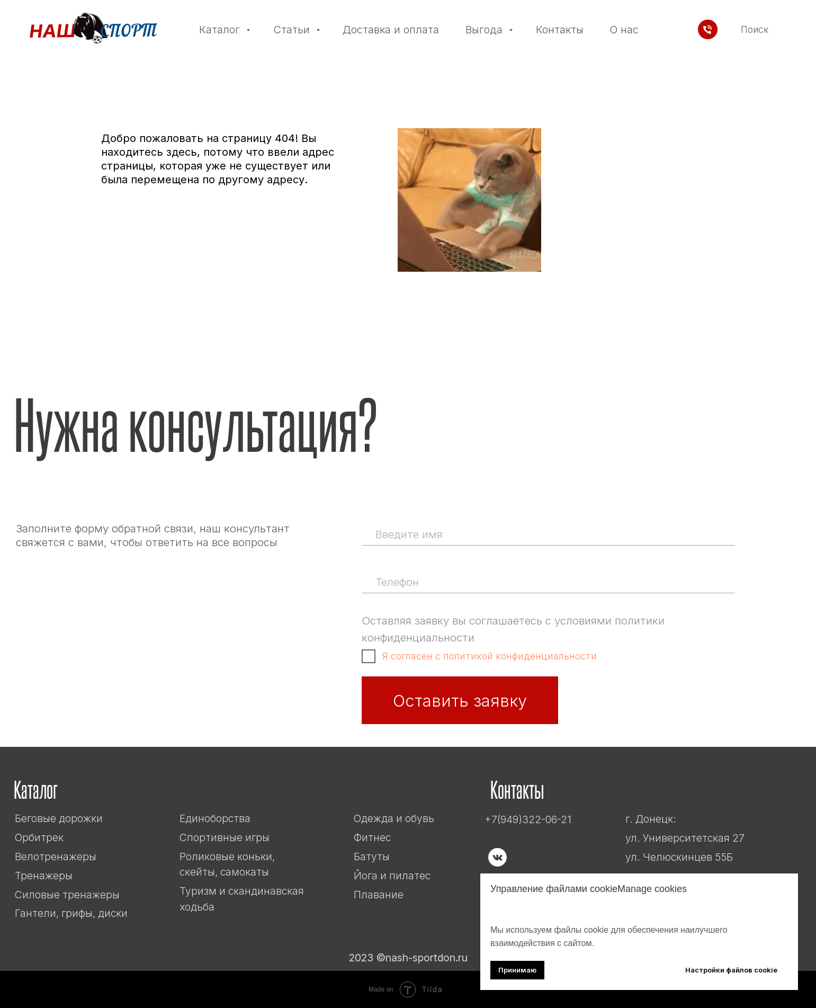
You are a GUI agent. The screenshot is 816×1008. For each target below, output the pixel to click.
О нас (624, 29)
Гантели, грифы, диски (71, 913)
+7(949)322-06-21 (528, 819)
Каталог (221, 29)
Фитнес (372, 837)
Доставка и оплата (391, 29)
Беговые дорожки (59, 818)
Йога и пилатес (392, 875)
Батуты (372, 856)
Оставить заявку (460, 700)
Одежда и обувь (394, 818)
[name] (548, 534)
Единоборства (215, 818)
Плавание (378, 894)
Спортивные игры (225, 837)
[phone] (548, 582)
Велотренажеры (55, 856)
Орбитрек (39, 837)
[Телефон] (708, 29)
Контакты (560, 29)
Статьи (293, 29)
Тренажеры (44, 875)
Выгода (485, 29)
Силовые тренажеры (67, 894)
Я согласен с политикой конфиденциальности (489, 656)
